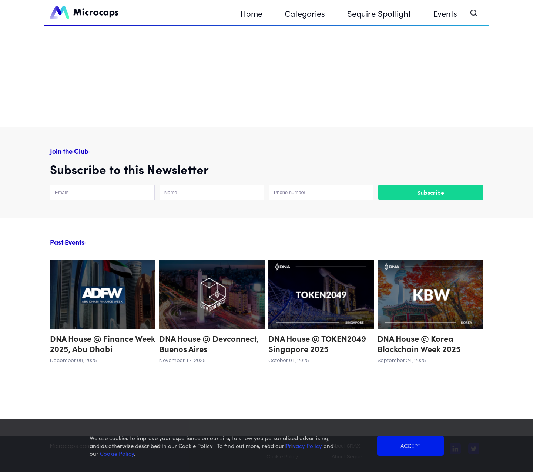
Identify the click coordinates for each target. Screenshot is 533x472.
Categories (305, 13)
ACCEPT (410, 445)
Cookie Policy (117, 453)
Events (445, 13)
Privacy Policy (305, 445)
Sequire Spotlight (379, 13)
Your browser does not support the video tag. (266, 76)
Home (251, 13)
